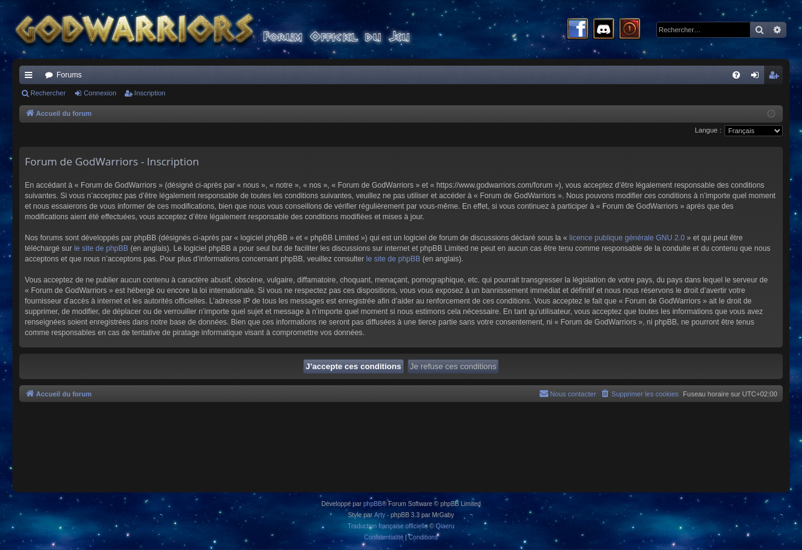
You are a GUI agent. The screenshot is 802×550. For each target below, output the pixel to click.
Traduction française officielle (388, 526)
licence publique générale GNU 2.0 (627, 238)
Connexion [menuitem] (757, 77)
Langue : (708, 130)
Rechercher (48, 93)
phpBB (372, 503)
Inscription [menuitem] (776, 77)
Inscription (150, 93)
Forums (69, 75)
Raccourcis (31, 77)
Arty (379, 515)
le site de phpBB (101, 248)
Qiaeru (444, 526)
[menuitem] (736, 75)
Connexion (100, 93)
